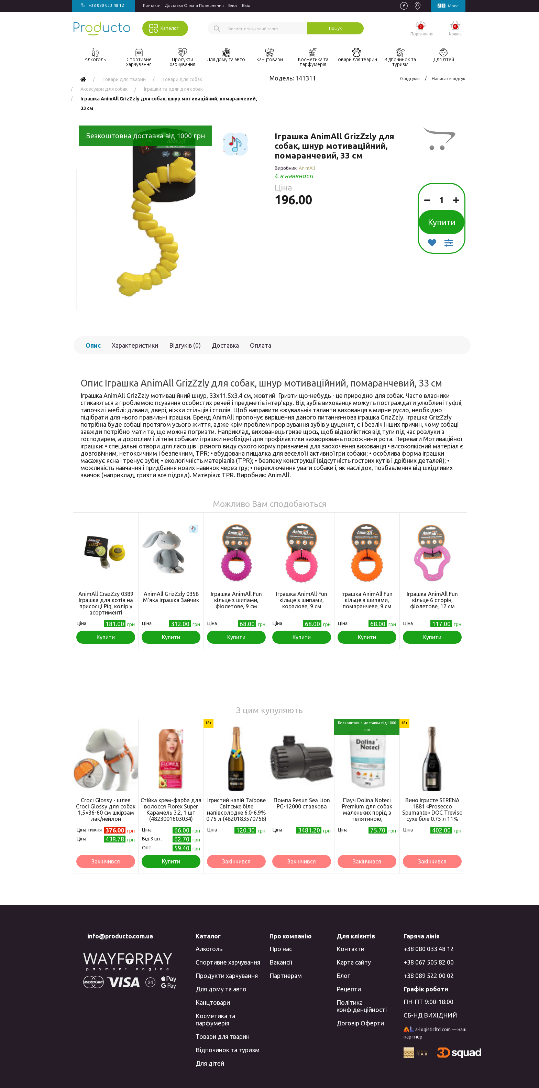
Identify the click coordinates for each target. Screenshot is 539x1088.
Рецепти (349, 989)
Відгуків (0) (185, 345)
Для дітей (210, 1063)
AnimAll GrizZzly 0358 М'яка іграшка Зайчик (171, 597)
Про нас (281, 948)
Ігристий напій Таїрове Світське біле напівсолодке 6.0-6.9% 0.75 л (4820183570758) (236, 809)
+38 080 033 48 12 (429, 948)
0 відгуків (410, 78)
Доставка (225, 345)
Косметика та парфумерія (215, 1019)
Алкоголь (209, 948)
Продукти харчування (227, 975)
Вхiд (246, 5)
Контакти (152, 5)
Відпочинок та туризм (228, 1049)
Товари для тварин (223, 1036)
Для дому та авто (221, 989)
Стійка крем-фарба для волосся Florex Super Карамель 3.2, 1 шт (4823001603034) (171, 809)
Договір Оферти (360, 1023)
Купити (441, 222)
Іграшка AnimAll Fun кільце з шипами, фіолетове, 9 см (236, 600)
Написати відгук (448, 78)
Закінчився (105, 861)
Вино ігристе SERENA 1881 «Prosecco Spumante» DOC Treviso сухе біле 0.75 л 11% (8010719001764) (432, 812)
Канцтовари (213, 1002)
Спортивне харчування (228, 962)
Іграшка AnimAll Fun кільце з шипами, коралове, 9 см (301, 600)
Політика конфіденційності (362, 1006)
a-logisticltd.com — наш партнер (435, 1033)
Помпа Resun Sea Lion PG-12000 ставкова (302, 803)
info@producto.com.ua (120, 936)
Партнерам (286, 975)
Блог (233, 5)
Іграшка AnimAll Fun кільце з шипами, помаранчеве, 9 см (367, 600)
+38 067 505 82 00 (429, 962)
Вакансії (281, 962)
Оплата (260, 345)
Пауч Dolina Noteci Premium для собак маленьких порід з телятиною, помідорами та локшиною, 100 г (367, 815)
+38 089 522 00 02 (429, 975)
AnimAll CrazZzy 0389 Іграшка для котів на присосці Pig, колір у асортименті (105, 603)
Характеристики (135, 345)
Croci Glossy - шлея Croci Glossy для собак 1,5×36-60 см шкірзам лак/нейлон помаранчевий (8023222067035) (105, 815)
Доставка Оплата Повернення (194, 5)
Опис (93, 345)
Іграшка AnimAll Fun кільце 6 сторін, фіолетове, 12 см (432, 600)
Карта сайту (354, 962)
